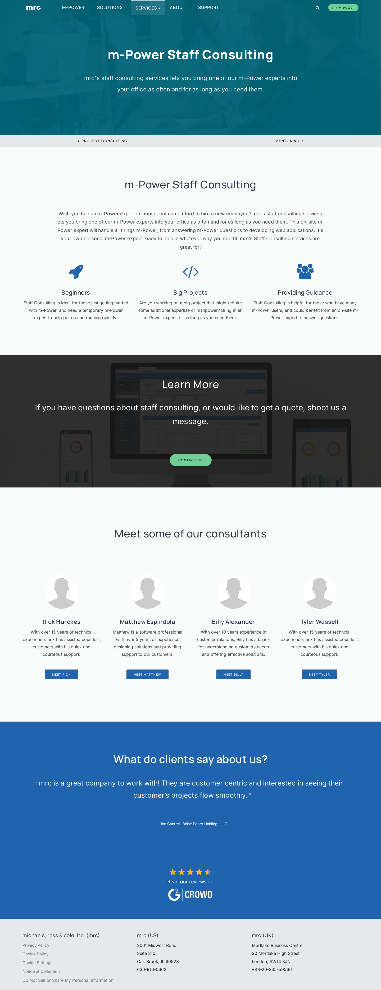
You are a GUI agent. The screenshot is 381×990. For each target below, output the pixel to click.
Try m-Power (343, 8)
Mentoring (289, 140)
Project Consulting (102, 140)
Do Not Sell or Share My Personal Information (68, 981)
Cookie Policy (36, 954)
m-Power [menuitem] (75, 7)
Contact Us (190, 460)
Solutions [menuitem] (111, 7)
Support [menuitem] (210, 7)
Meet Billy (233, 674)
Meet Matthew (147, 674)
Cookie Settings (38, 963)
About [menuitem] (179, 7)
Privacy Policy (36, 945)
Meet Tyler (319, 674)
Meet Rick (61, 674)
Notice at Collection (42, 972)
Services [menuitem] (148, 8)
